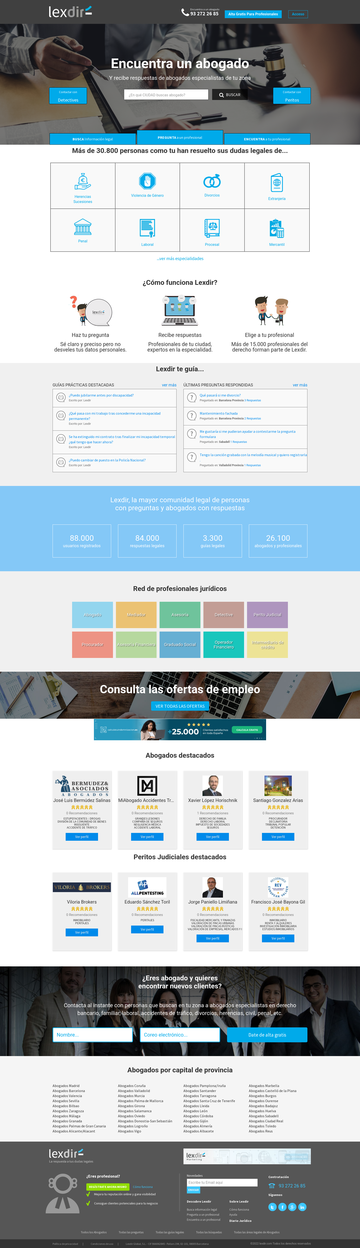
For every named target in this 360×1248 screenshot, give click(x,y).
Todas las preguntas (131, 1232)
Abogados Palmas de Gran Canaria (79, 1126)
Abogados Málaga (66, 1116)
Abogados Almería (197, 1126)
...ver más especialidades (180, 258)
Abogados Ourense (263, 1100)
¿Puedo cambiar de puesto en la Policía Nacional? (107, 460)
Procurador (278, 818)
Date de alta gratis (267, 1035)
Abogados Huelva (262, 1111)
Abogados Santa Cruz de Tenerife (209, 1100)
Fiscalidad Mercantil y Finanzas (213, 920)
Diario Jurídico (240, 1221)
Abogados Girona (131, 1106)
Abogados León (195, 1111)
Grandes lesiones (147, 818)
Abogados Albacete (198, 1131)
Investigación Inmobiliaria (278, 926)
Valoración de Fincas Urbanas (212, 923)
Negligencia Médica (147, 824)
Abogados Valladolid (134, 1090)
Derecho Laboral (212, 821)
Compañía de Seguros (147, 821)
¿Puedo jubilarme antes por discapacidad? (101, 395)
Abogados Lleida (196, 1106)
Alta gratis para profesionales (253, 14)
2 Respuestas (252, 418)
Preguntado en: (230, 400)
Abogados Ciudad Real (266, 1121)
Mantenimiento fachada (219, 413)
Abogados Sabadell (264, 1116)
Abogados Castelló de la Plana (272, 1090)
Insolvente (82, 824)
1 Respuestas (238, 442)
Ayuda (233, 1215)
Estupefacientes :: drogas (82, 818)
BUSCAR (229, 94)
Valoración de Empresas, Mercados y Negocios (221, 929)
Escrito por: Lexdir (80, 400)
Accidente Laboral (147, 827)
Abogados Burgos (262, 1095)
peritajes (82, 923)
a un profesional (180, 137)
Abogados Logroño (133, 1126)
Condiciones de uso (102, 1243)
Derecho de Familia (212, 818)
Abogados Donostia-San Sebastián (145, 1121)
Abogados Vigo (129, 1131)
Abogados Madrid (66, 1085)
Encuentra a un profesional (203, 1220)
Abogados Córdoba (198, 1116)
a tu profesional (267, 139)
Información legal (93, 139)
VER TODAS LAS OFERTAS (180, 706)
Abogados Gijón (195, 1121)
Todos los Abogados (94, 1232)
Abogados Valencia (67, 1095)
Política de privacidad (65, 1243)
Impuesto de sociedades (213, 824)
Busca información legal (202, 1210)
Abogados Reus (261, 1131)
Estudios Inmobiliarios (278, 929)
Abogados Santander (199, 1090)
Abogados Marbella (264, 1085)
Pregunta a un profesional (203, 1215)
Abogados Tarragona (199, 1095)
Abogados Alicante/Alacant (74, 1131)
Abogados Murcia (131, 1095)
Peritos (292, 96)
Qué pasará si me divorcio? (220, 395)
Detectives (68, 96)
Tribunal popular (278, 824)
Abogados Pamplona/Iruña (204, 1085)
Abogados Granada (67, 1121)
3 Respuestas (252, 400)
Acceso (298, 14)
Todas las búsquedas (209, 1232)
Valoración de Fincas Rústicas (212, 926)
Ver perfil (81, 837)
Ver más (169, 385)
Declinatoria (278, 821)
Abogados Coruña (132, 1085)
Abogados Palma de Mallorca (140, 1100)
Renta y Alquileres (278, 923)
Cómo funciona (143, 1187)
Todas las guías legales (170, 1232)
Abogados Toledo (262, 1126)
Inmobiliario (81, 920)
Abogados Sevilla (66, 1100)
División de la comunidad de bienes (82, 821)
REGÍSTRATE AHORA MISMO (108, 1187)
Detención (278, 827)
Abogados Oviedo (131, 1116)
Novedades (195, 1175)
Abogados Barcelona (69, 1090)
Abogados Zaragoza (68, 1111)
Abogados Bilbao (66, 1106)
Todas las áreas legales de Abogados (256, 1232)
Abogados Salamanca (135, 1111)
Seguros (213, 827)
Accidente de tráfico (82, 827)
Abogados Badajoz (263, 1106)
